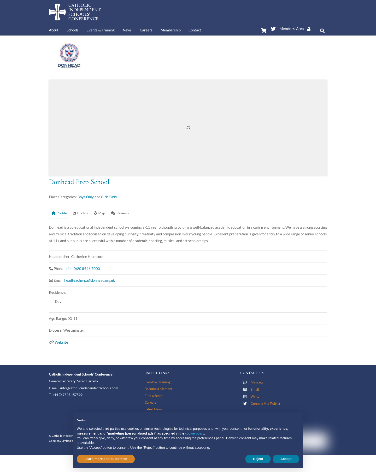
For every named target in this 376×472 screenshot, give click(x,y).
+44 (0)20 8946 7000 (82, 268)
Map (99, 213)
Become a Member (158, 389)
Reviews (120, 213)
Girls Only (109, 197)
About (54, 30)
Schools (73, 30)
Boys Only (85, 197)
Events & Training (101, 30)
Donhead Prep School (79, 182)
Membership (171, 30)
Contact (194, 30)
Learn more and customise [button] (105, 459)
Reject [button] (258, 459)
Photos (80, 213)
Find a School (154, 396)
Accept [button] (286, 459)
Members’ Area (297, 28)
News (127, 30)
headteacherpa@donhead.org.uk (89, 280)
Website (61, 342)
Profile (59, 213)
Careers (146, 30)
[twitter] (273, 28)
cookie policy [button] (194, 433)
